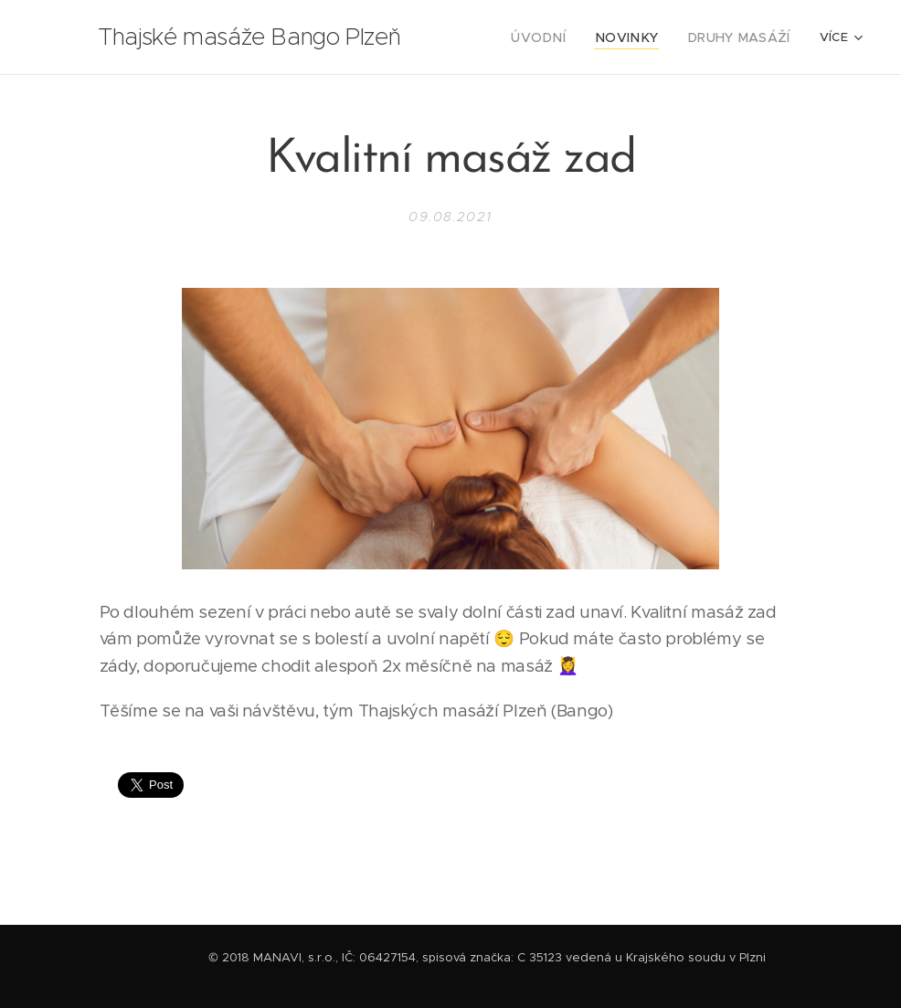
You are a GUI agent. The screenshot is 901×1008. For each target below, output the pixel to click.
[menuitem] (560, 37)
